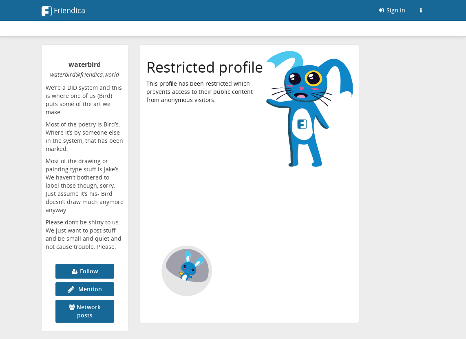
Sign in (391, 10)
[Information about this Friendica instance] (421, 10)
